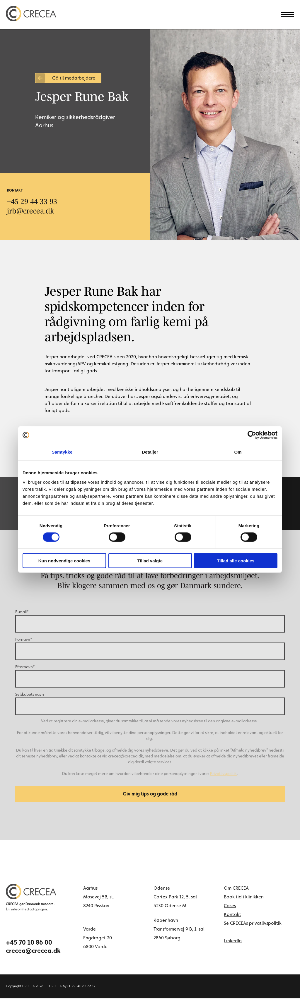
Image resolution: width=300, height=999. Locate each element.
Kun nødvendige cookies (64, 560)
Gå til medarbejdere (73, 78)
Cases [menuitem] (230, 907)
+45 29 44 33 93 (32, 201)
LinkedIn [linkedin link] (233, 942)
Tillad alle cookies (235, 560)
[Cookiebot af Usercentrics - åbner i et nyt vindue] (251, 435)
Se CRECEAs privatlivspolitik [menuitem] (253, 924)
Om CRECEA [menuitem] (236, 889)
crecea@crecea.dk (33, 951)
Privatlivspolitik (223, 773)
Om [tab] (237, 451)
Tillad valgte (150, 560)
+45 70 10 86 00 (29, 943)
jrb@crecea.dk (31, 210)
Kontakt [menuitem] (232, 915)
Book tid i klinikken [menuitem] (244, 898)
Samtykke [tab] (62, 451)
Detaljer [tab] (150, 451)
